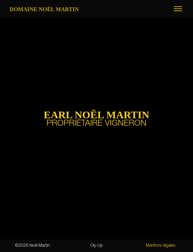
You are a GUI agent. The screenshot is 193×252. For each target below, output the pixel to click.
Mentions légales (161, 245)
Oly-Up (96, 245)
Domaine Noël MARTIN (44, 9)
